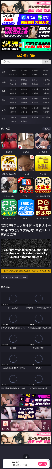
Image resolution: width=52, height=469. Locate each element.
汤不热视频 (46, 117)
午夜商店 (24, 117)
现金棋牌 (35, 74)
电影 (4, 91)
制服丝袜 (13, 93)
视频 (4, 81)
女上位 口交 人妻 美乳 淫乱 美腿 (14, 277)
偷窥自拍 (13, 98)
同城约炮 (13, 117)
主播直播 (35, 84)
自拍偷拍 (24, 80)
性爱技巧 (46, 112)
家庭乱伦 (24, 108)
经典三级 (24, 93)
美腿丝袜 (13, 102)
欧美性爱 (46, 89)
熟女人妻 (13, 84)
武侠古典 (46, 108)
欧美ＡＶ (35, 80)
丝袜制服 (24, 84)
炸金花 (24, 74)
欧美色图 (35, 98)
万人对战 (35, 70)
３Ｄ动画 (46, 80)
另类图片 (46, 102)
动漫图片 (46, 98)
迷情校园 (13, 112)
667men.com (26, 56)
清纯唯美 (24, 102)
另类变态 (46, 93)
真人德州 (24, 70)
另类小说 (24, 112)
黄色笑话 (35, 112)
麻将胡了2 (13, 74)
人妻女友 (35, 108)
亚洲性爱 (13, 89)
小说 (4, 109)
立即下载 (42, 464)
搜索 (46, 62)
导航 (4, 119)
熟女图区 (35, 102)
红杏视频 (13, 121)
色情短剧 (24, 121)
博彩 (4, 72)
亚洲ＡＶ (13, 80)
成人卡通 (35, 89)
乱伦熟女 (35, 93)
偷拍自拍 (24, 89)
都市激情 (13, 108)
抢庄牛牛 (46, 74)
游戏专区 (46, 70)
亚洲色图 (24, 98)
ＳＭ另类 (46, 84)
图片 (4, 100)
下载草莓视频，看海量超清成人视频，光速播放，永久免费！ (27, 271)
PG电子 (13, 70)
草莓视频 (35, 117)
